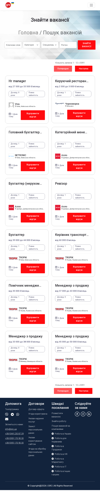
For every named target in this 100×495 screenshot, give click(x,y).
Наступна (83, 68)
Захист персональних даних (35, 434)
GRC (50, 490)
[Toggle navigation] (91, 5)
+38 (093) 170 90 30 (14, 443)
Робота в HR (59, 459)
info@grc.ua (11, 434)
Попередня (63, 68)
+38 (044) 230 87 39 (14, 438)
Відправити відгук (32, 115)
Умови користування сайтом (35, 445)
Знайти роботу (59, 426)
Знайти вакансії (86, 45)
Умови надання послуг (36, 425)
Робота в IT (59, 471)
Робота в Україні (61, 438)
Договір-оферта (36, 414)
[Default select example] (31, 45)
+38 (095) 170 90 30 (14, 448)
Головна (28, 33)
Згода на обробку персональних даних (37, 457)
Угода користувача (37, 419)
